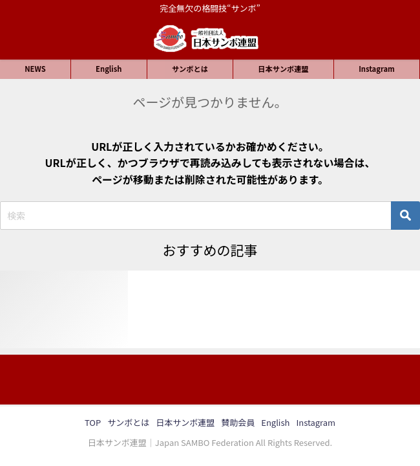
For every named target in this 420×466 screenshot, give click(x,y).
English (108, 68)
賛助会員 (238, 422)
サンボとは (190, 68)
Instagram (377, 68)
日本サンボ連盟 (283, 68)
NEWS (35, 68)
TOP (93, 422)
